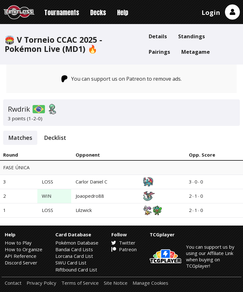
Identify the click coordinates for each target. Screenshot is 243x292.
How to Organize (23, 249)
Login (211, 12)
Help (122, 12)
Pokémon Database (76, 242)
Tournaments (61, 12)
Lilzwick (84, 210)
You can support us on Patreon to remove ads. (121, 78)
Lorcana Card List (74, 256)
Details (158, 36)
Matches (20, 137)
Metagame (195, 51)
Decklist (55, 137)
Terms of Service (80, 283)
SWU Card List (70, 262)
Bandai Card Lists (74, 249)
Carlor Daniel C (91, 181)
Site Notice (116, 283)
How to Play (18, 242)
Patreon (124, 249)
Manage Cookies (150, 283)
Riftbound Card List (76, 269)
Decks (98, 12)
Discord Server (21, 262)
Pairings (159, 51)
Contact (13, 283)
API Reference (20, 256)
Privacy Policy (41, 283)
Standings (191, 36)
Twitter (123, 242)
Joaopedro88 (90, 196)
